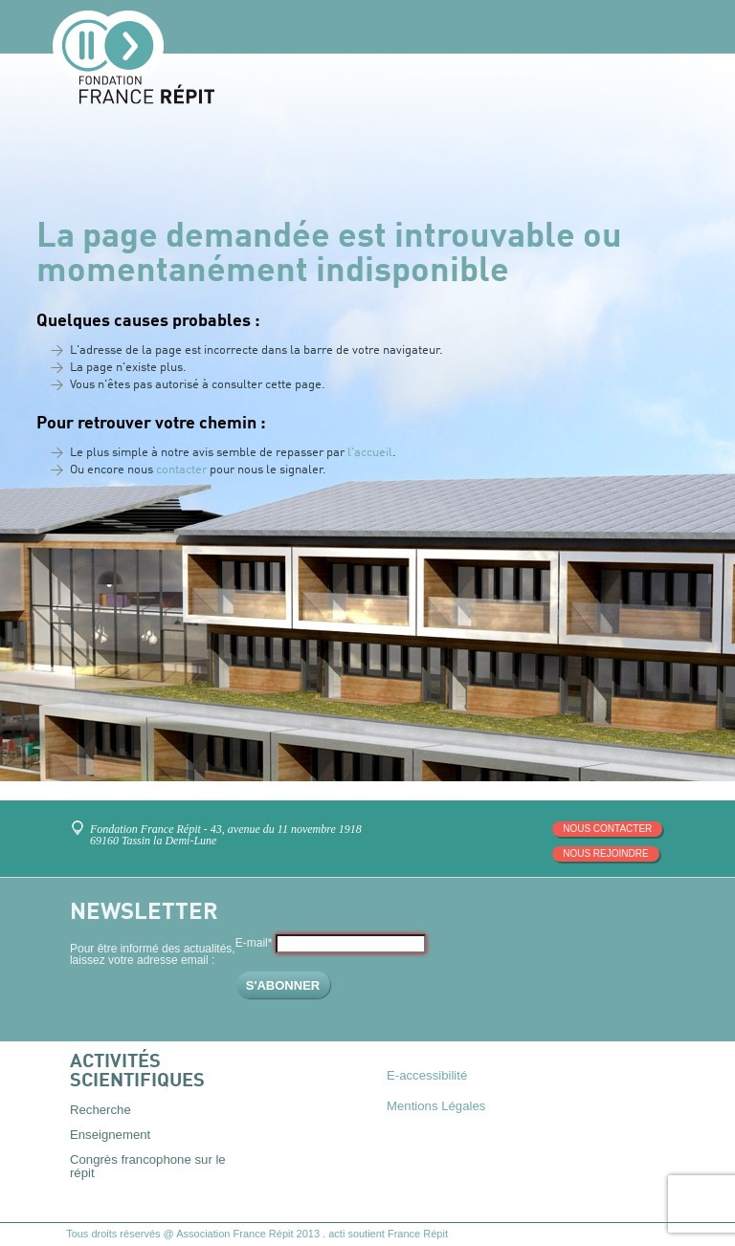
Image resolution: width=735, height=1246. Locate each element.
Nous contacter (607, 828)
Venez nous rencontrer (81, 821)
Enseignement (110, 1134)
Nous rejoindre (605, 853)
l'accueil (369, 453)
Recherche (100, 1110)
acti (336, 1233)
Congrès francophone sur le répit (148, 1165)
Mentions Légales (436, 1106)
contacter (181, 470)
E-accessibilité (427, 1075)
